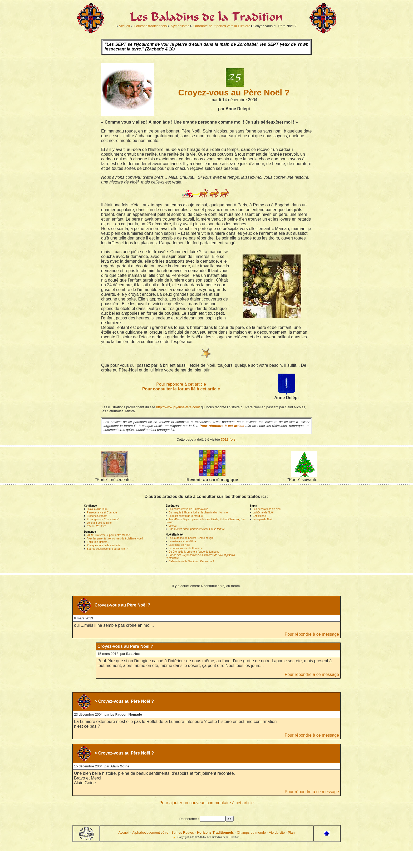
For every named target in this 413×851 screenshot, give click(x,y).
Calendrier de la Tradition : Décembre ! (191, 561)
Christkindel (259, 515)
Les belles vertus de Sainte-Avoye (188, 509)
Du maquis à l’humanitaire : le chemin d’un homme (198, 512)
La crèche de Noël (179, 544)
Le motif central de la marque (186, 515)
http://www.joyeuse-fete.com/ (178, 407)
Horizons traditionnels (150, 26)
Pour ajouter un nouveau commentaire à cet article (206, 803)
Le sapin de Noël (262, 519)
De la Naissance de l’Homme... (187, 548)
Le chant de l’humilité (99, 522)
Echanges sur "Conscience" (103, 519)
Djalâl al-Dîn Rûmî (97, 509)
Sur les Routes (182, 832)
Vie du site (277, 832)
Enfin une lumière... (98, 542)
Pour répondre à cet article (181, 384)
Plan (291, 832)
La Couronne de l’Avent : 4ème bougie (191, 538)
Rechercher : (189, 819)
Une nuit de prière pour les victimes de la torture (197, 529)
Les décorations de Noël (267, 509)
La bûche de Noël (263, 512)
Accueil (124, 26)
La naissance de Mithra (182, 541)
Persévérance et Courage (102, 512)
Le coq (172, 525)
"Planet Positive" (96, 526)
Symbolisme (180, 26)
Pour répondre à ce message (312, 634)
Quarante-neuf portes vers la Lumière (221, 26)
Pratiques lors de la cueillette (104, 545)
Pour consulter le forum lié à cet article (181, 389)
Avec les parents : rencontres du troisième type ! (115, 538)
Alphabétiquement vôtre (150, 832)
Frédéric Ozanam (97, 515)
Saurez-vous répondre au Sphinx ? (107, 548)
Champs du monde (251, 832)
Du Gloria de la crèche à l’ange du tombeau (194, 551)
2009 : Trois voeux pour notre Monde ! (109, 535)
